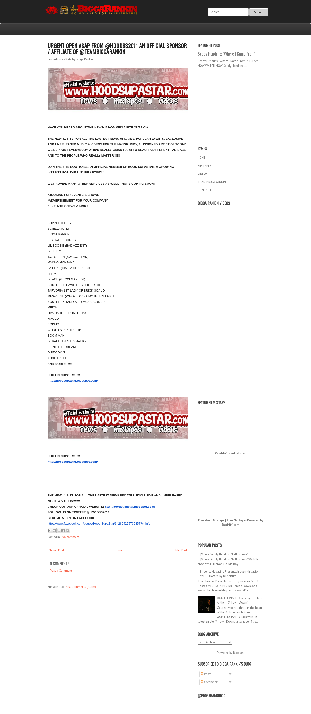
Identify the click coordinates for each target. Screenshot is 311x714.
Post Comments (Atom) (80, 587)
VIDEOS (203, 174)
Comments (210, 682)
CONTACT (205, 190)
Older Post (180, 550)
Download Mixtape (211, 520)
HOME (202, 158)
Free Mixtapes (237, 520)
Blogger (238, 653)
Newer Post (56, 550)
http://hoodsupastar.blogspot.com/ (73, 380)
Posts (206, 674)
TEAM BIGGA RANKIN (212, 182)
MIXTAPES (204, 166)
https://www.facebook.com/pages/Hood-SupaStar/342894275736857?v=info (99, 523)
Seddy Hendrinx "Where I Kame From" (226, 54)
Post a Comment (61, 571)
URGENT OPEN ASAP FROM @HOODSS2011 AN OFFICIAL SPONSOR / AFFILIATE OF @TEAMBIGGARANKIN (117, 48)
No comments (71, 537)
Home (119, 550)
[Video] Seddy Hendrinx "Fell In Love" (224, 554)
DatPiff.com (230, 525)
